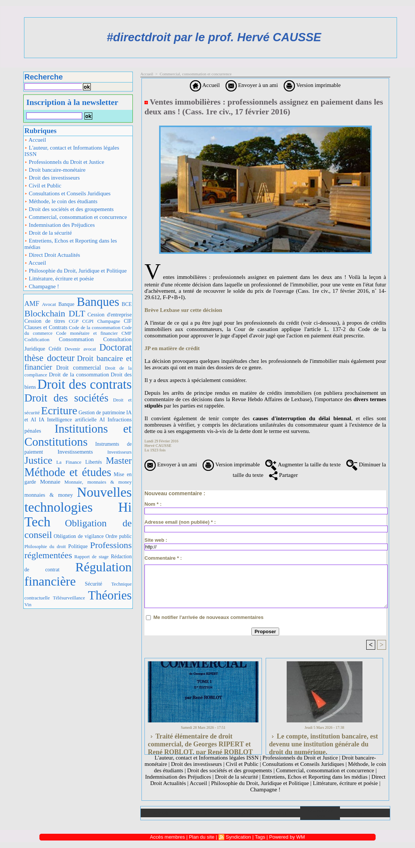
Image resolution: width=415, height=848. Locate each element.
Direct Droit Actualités (52, 255)
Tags (260, 837)
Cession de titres (44, 321)
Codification (37, 339)
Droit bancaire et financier (78, 363)
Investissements (75, 452)
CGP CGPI (81, 321)
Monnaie (50, 481)
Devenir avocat (80, 349)
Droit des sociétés (66, 398)
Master (119, 460)
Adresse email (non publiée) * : (180, 522)
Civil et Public (42, 186)
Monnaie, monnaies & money (98, 482)
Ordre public (118, 536)
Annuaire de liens (320, 813)
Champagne (108, 321)
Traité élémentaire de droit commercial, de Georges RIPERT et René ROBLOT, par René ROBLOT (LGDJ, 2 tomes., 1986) (200, 742)
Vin (28, 604)
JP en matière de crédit (172, 348)
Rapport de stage (91, 556)
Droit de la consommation (79, 375)
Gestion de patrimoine (101, 412)
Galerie (200, 813)
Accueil (35, 140)
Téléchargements (240, 813)
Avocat (49, 304)
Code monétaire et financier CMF (94, 333)
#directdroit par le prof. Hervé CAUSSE (214, 37)
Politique (78, 546)
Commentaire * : (163, 558)
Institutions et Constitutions (78, 435)
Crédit (54, 349)
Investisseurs (119, 452)
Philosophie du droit (45, 546)
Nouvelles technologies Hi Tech (78, 507)
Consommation (76, 339)
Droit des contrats (85, 384)
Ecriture (59, 410)
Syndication (238, 837)
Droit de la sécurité (48, 233)
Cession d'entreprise (109, 315)
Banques (98, 302)
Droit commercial (78, 367)
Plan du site (365, 813)
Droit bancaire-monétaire (55, 170)
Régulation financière (78, 574)
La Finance (68, 462)
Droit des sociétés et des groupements (69, 209)
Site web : (155, 540)
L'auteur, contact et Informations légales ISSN (71, 151)
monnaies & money (48, 495)
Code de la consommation (94, 327)
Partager (283, 475)
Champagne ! (41, 286)
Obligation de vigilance (79, 536)
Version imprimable (312, 85)
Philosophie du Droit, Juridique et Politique (75, 271)
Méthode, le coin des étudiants (61, 201)
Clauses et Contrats (46, 327)
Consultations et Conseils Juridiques (67, 193)
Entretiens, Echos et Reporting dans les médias (70, 244)
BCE (127, 304)
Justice (38, 460)
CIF (128, 321)
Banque (66, 304)
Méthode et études (67, 472)
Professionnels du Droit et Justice (64, 162)
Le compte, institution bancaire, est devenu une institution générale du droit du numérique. (323, 742)
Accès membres (167, 837)
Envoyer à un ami (252, 85)
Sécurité (93, 584)
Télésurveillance (69, 598)
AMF (31, 303)
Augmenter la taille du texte (302, 464)
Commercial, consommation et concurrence (75, 217)
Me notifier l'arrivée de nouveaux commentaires (208, 617)
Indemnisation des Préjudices (59, 225)
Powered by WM (287, 837)
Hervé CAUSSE (157, 445)
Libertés (93, 462)
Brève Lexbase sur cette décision (183, 310)
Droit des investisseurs (52, 178)
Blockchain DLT (54, 313)
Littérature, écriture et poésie (59, 279)
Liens (280, 813)
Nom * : (153, 504)
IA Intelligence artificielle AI (72, 420)
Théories (110, 595)
